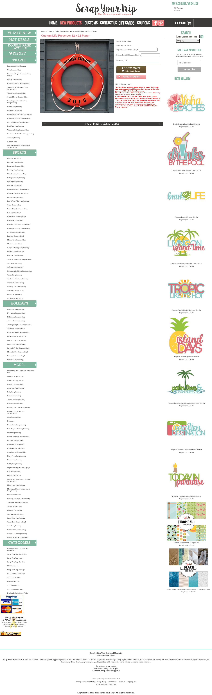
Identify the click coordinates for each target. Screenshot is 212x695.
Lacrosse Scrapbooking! (15, 236)
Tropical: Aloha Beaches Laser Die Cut (186, 124)
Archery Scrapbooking (15, 298)
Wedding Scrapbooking (93, 662)
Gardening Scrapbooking (15, 444)
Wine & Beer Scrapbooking (16, 530)
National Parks (12, 141)
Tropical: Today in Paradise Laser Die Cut (186, 496)
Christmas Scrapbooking (15, 309)
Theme (50, 31)
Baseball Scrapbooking (15, 162)
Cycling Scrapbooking (15, 181)
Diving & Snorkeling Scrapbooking (19, 114)
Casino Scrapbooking (14, 106)
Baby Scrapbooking (14, 392)
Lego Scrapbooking (14, 475)
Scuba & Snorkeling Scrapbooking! (19, 259)
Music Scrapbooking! (14, 244)
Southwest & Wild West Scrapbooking (20, 134)
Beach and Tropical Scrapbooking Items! (18, 75)
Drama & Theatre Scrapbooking (18, 189)
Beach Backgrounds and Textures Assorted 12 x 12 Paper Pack (188, 589)
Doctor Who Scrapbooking (16, 425)
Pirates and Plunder (14, 495)
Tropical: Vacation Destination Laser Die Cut (186, 449)
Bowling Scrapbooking (15, 170)
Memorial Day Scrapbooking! (17, 352)
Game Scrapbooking (14, 205)
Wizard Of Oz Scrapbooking (17, 533)
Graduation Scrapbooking (16, 448)
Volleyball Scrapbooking (15, 283)
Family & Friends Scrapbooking (18, 436)
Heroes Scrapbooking (14, 460)
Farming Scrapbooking (15, 440)
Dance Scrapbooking (14, 185)
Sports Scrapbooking (199, 659)
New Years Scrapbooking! (16, 313)
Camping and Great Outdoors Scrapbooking (17, 102)
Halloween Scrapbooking (16, 317)
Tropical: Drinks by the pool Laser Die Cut (186, 170)
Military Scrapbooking (15, 376)
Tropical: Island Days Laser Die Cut (186, 356)
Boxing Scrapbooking (14, 294)
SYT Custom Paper (13, 577)
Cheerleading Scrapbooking (16, 174)
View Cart (112, 684)
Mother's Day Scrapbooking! (17, 340)
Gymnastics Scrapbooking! (16, 216)
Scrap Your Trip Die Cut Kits (17, 554)
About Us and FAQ (88, 682)
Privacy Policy (101, 682)
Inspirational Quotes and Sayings (18, 468)
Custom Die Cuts (13, 581)
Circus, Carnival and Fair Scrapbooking (16, 412)
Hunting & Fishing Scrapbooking (18, 118)
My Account (178, 8)
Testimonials (112, 682)
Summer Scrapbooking (15, 360)
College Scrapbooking (15, 510)
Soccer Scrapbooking (14, 263)
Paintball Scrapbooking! (15, 251)
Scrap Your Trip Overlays (16, 570)
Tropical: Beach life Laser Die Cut (186, 217)
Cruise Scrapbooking (14, 110)
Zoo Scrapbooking (13, 138)
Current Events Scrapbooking (17, 537)
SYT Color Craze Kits (15, 589)
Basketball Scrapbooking (15, 166)
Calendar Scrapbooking (15, 403)
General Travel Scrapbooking (17, 97)
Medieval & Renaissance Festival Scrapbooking (18, 480)
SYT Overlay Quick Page (16, 573)
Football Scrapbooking (15, 197)
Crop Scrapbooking (14, 417)
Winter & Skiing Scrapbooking (18, 130)
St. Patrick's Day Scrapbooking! (18, 348)
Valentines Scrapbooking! (16, 328)
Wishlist (177, 10)
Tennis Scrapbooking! (14, 275)
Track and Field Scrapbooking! (18, 279)
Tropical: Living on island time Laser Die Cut (186, 263)
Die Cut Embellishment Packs (17, 593)
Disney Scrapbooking (14, 79)
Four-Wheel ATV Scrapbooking (18, 201)
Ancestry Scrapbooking (15, 384)
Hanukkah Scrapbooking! (16, 356)
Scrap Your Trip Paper (15, 558)
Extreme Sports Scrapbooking (17, 193)
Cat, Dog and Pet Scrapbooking (18, 429)
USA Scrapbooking (13, 70)
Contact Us (121, 682)
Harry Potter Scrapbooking (16, 456)
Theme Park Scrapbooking (16, 93)
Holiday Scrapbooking (78, 662)
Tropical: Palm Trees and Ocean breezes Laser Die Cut (186, 403)
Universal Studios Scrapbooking (18, 83)
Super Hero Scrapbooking (16, 518)
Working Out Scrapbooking (16, 286)
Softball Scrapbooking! (15, 267)
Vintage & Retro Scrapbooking (18, 502)
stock (150, 659)
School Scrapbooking (14, 506)
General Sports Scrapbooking (17, 209)
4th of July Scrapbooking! (16, 321)
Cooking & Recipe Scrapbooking (18, 498)
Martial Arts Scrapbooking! (16, 240)
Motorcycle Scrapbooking (16, 485)
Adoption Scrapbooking (15, 380)
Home (43, 31)
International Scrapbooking (16, 66)
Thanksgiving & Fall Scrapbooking (19, 325)
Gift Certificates (101, 684)
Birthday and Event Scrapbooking (18, 407)
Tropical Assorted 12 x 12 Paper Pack (186, 542)
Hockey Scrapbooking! (15, 220)
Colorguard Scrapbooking (16, 178)
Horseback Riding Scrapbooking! (18, 224)
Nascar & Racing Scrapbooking (18, 122)
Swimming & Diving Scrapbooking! (19, 271)
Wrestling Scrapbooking (15, 290)
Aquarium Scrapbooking (15, 388)
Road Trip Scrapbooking (15, 126)
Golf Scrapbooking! (14, 213)
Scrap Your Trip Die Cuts (16, 562)
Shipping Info (131, 682)
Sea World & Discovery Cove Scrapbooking (17, 88)
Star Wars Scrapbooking (15, 514)
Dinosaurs (10, 421)
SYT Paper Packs (13, 585)
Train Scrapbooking (14, 526)
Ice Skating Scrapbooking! (16, 232)
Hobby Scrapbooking (14, 464)
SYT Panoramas (12, 566)
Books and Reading (14, 396)
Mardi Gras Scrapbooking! (16, 344)
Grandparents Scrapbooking (16, 452)
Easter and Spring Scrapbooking (18, 332)
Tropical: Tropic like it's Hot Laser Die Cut (186, 310)
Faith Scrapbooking (14, 433)
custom (158, 659)
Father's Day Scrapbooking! (16, 336)
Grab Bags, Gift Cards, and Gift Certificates (18, 549)
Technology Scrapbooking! (16, 522)
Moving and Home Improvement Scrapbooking (18, 146)
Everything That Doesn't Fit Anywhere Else (20, 371)
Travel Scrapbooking (170, 659)
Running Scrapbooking (15, 255)
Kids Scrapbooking (13, 471)
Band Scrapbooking (14, 158)
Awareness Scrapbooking (16, 400)
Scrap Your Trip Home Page (85, 8)
